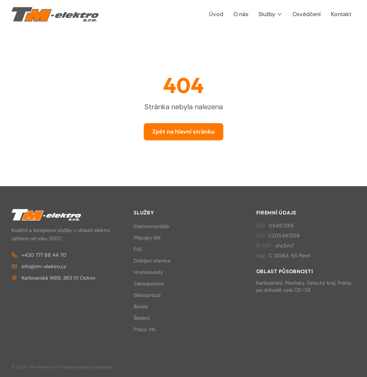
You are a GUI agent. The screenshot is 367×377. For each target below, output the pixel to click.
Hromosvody (148, 272)
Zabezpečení (148, 283)
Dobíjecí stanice (152, 260)
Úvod (216, 14)
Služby (270, 14)
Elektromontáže (151, 226)
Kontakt (341, 14)
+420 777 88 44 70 (38, 255)
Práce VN (144, 329)
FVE (138, 249)
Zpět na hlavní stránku (183, 131)
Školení (141, 318)
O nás (240, 14)
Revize (141, 306)
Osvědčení (306, 14)
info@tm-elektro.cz (38, 266)
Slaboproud (147, 295)
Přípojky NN (147, 238)
